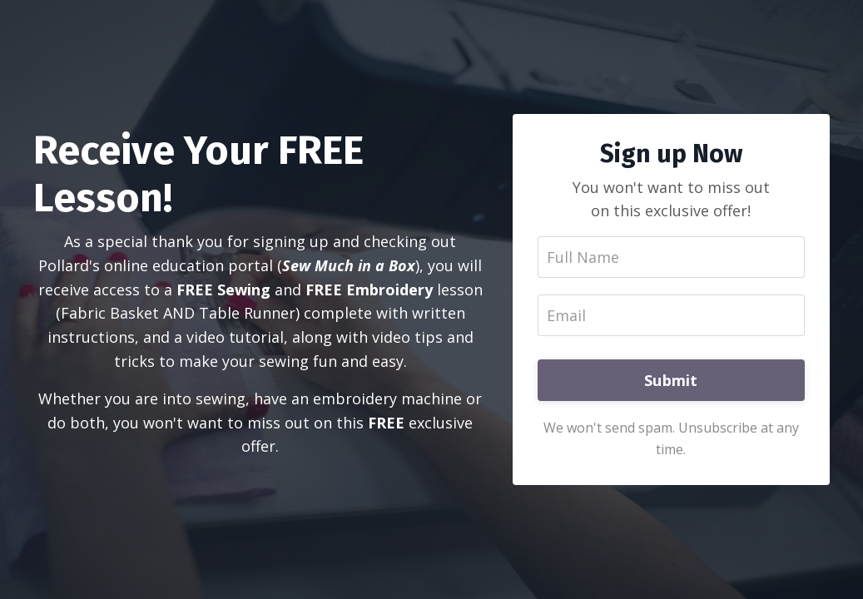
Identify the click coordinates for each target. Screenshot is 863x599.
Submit (671, 380)
